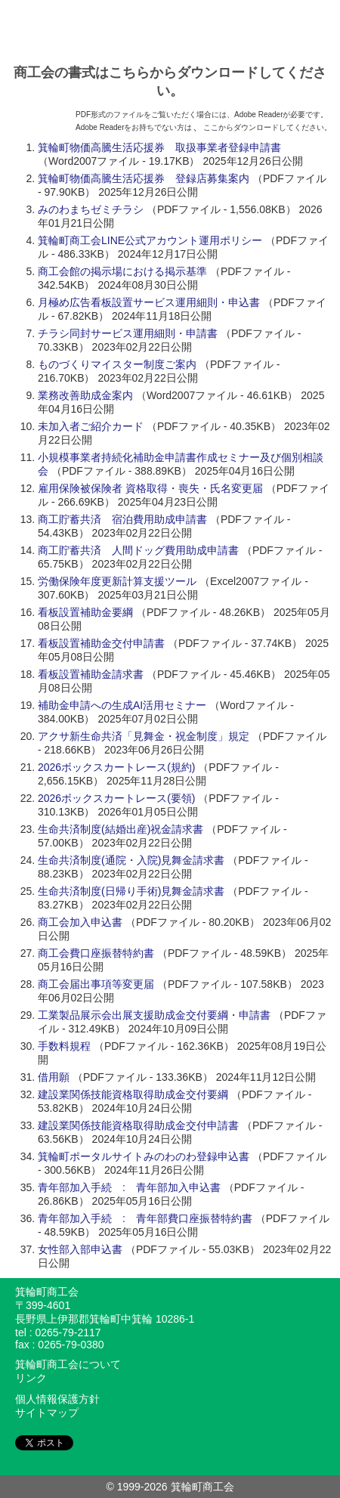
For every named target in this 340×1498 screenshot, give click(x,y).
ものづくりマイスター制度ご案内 (117, 364)
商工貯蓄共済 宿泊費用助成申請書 (122, 519)
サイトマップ (47, 1413)
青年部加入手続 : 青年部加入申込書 (129, 1187)
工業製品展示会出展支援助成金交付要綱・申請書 (154, 1015)
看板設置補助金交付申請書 (101, 643)
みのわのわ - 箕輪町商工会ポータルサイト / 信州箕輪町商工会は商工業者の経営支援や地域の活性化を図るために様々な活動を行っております (153, 28)
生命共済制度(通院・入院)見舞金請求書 (131, 860)
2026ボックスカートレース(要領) (116, 798)
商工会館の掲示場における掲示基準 (122, 271)
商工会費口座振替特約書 (96, 953)
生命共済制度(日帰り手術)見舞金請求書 (131, 891)
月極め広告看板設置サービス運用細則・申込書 (149, 302)
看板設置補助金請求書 (91, 674)
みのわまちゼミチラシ (91, 209)
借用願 (54, 1077)
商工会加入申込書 (80, 922)
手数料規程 (64, 1046)
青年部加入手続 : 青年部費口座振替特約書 (145, 1218)
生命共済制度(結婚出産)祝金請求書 (120, 829)
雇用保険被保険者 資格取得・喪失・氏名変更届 (150, 488)
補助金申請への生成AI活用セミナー (122, 705)
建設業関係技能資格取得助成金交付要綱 (133, 1094)
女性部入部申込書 (80, 1249)
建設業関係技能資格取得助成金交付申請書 (138, 1125)
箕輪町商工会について (68, 1364)
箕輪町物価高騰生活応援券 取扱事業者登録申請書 (159, 147)
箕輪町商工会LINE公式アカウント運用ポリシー (150, 240)
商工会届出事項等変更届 (96, 984)
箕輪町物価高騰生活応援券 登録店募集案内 (143, 178)
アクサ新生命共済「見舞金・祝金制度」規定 (143, 736)
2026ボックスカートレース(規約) (116, 767)
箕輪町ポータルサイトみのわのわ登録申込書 (143, 1156)
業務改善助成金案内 (85, 395)
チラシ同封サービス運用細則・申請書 (128, 333)
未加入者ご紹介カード (91, 426)
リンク (31, 1378)
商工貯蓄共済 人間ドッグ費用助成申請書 (138, 550)
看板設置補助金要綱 (85, 612)
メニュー (323, 28)
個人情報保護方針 (57, 1399)
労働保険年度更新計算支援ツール (117, 581)
